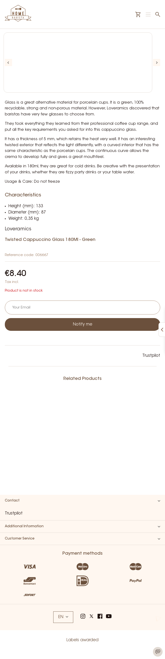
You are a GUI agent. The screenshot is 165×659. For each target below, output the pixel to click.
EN (63, 617)
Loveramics (18, 229)
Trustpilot (151, 356)
